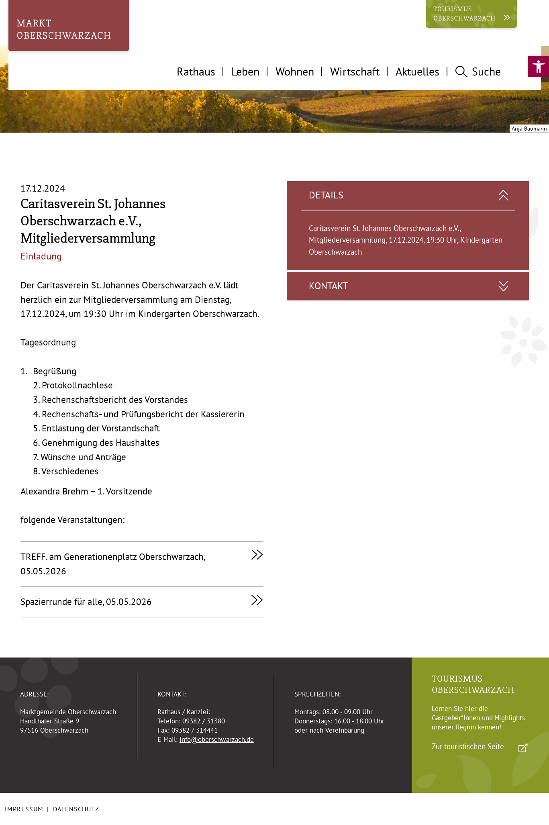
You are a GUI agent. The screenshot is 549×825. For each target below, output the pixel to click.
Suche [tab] (477, 71)
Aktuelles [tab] (417, 71)
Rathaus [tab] (196, 71)
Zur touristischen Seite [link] (468, 746)
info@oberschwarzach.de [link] (217, 739)
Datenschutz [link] (76, 809)
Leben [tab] (245, 71)
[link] (538, 66)
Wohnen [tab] (295, 71)
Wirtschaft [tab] (355, 71)
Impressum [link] (24, 809)
